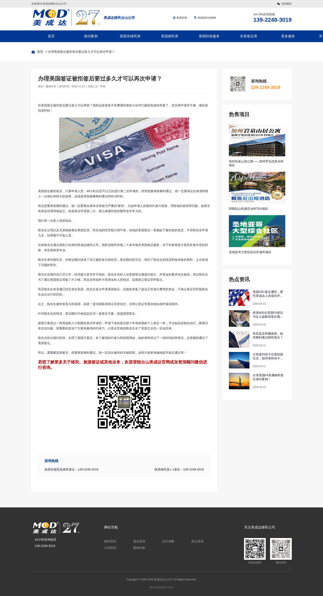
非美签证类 (248, 36)
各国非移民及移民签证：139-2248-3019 (71, 469)
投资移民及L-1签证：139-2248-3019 (179, 469)
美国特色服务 (209, 36)
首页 (51, 36)
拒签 (62, 352)
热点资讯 (197, 541)
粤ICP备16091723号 (161, 587)
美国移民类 (169, 36)
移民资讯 (110, 541)
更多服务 (288, 36)
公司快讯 (110, 548)
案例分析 (139, 548)
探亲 (202, 323)
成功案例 (91, 36)
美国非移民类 (130, 36)
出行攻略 (168, 541)
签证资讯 (139, 541)
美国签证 (53, 352)
